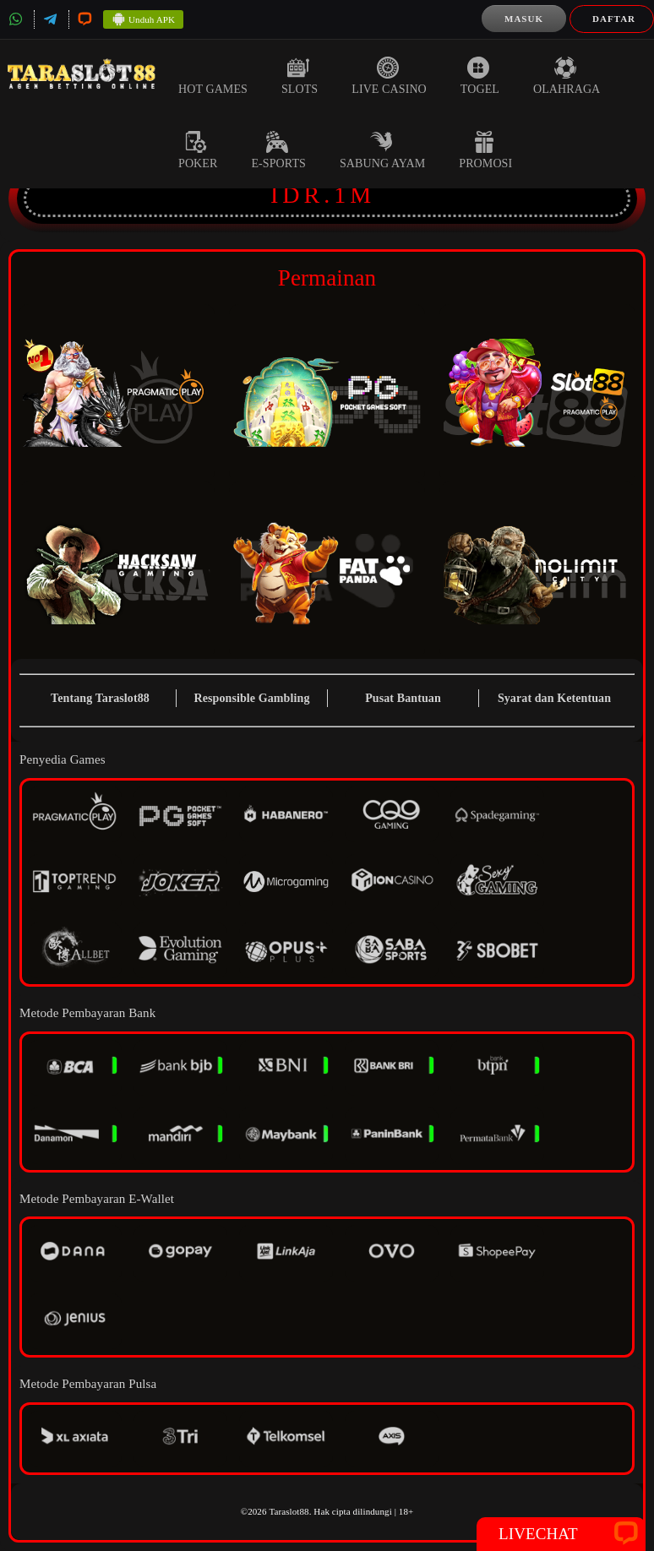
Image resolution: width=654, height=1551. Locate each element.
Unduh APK (143, 20)
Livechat (561, 1534)
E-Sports (278, 150)
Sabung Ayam (382, 150)
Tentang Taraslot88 (100, 698)
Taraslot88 (288, 1511)
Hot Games (213, 76)
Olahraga (566, 76)
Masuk (523, 19)
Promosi (485, 150)
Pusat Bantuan (403, 698)
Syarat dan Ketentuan (554, 698)
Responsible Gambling (252, 698)
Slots (299, 76)
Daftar (613, 19)
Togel (480, 76)
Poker (197, 150)
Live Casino (389, 76)
